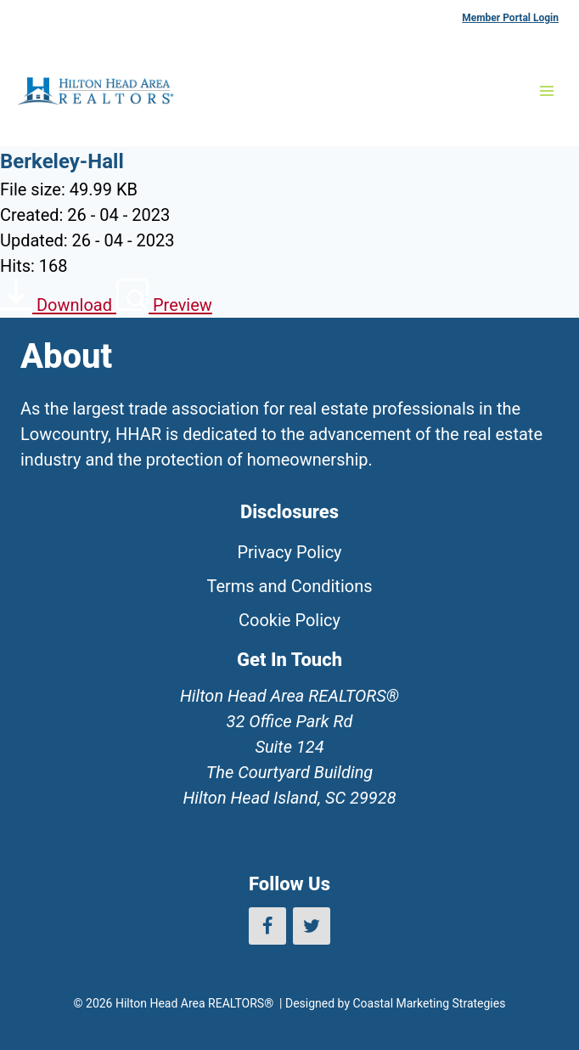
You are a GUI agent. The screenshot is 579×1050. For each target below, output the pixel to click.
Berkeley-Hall (62, 161)
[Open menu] (546, 90)
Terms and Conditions (289, 586)
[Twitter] (311, 926)
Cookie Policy (289, 620)
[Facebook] (267, 926)
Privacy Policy (289, 552)
